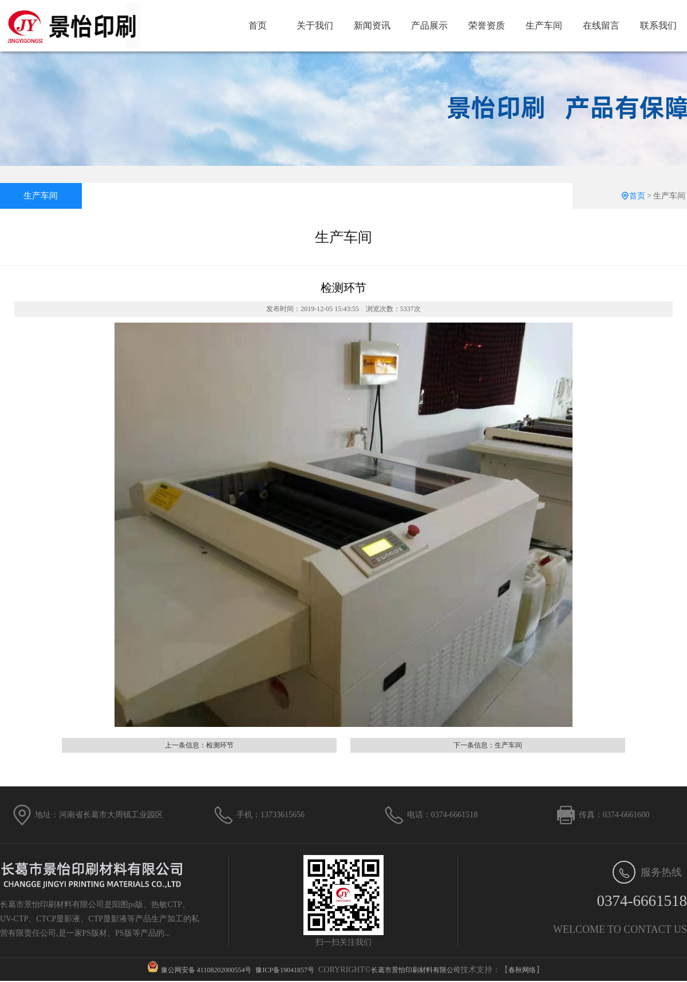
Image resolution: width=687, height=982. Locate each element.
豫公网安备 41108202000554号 (206, 970)
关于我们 (315, 25)
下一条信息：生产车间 (487, 745)
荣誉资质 (486, 25)
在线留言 (601, 25)
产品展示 (429, 25)
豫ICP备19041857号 (284, 970)
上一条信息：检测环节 (199, 745)
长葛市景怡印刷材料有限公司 (415, 970)
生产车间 (544, 25)
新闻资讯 (372, 25)
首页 (257, 25)
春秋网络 (522, 970)
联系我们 (658, 25)
